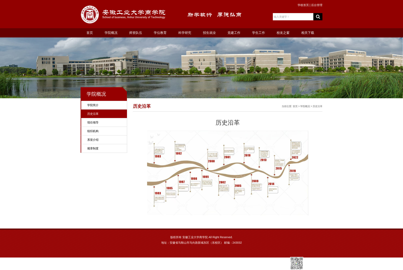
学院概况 (111, 32)
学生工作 (258, 32)
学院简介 (93, 105)
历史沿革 (93, 113)
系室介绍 (93, 139)
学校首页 (303, 5)
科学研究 (184, 32)
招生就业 (209, 32)
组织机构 (93, 131)
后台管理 (316, 5)
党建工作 (233, 32)
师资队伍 (135, 32)
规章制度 (93, 148)
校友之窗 (283, 32)
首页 (89, 32)
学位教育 (160, 32)
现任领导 (93, 122)
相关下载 (307, 32)
